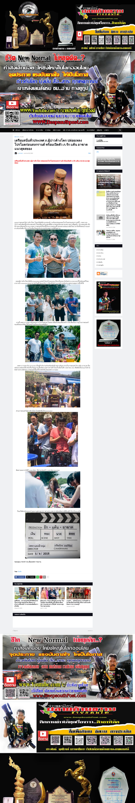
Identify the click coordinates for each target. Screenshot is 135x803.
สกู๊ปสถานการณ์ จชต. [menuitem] (28, 130)
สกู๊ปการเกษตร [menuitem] (57, 130)
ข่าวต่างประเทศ (101, 259)
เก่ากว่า (90, 630)
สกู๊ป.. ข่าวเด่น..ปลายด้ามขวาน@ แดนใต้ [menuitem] (73, 130)
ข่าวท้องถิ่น (99, 262)
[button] (14, 130)
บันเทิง (22, 136)
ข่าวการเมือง (100, 250)
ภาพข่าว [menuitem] (106, 130)
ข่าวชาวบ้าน (100, 253)
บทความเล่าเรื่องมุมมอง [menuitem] (23, 134)
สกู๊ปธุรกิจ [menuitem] (99, 130)
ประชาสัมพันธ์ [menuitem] (90, 130)
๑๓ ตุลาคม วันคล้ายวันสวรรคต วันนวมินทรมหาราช (108, 160)
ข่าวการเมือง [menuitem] (39, 130)
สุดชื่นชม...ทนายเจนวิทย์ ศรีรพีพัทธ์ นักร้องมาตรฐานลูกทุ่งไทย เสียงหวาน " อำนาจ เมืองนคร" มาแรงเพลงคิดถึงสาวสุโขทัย (26, 603)
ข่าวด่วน (99, 256)
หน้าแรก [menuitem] (17, 130)
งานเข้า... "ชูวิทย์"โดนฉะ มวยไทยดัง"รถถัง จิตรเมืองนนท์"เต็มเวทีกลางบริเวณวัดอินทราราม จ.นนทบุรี (78, 602)
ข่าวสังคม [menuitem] (47, 130)
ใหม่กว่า (16, 630)
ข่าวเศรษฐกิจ (100, 265)
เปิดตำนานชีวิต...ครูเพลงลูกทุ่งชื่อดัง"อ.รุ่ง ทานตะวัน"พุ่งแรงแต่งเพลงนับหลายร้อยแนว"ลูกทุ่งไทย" (113, 234)
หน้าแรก (16, 136)
